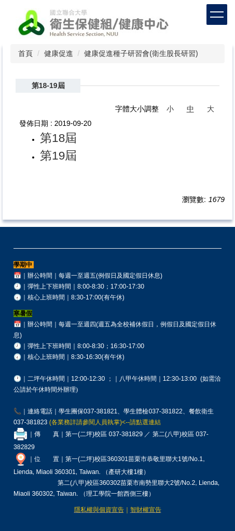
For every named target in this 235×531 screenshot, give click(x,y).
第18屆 (58, 138)
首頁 (25, 53)
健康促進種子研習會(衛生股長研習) (141, 53)
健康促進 (58, 53)
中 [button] (190, 109)
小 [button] (170, 109)
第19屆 (58, 155)
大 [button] (210, 109)
